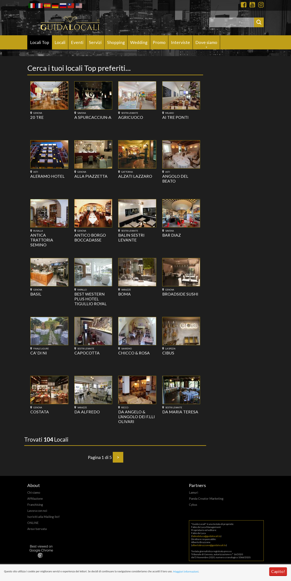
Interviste (180, 42)
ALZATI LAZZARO (135, 176)
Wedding (138, 42)
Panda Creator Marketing (206, 498)
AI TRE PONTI (175, 117)
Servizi (95, 42)
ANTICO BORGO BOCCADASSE (90, 237)
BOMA (124, 294)
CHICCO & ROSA (134, 352)
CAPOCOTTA (87, 352)
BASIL (35, 294)
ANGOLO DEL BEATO (175, 178)
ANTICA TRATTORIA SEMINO (41, 240)
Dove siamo (206, 42)
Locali (60, 42)
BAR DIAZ (171, 235)
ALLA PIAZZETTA (91, 176)
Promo (159, 42)
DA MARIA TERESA (180, 411)
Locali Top (39, 42)
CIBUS (168, 352)
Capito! (278, 571)
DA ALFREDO (87, 411)
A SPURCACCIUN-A (92, 117)
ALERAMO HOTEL (47, 176)
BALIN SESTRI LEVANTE (131, 237)
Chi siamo (33, 492)
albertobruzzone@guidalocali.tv (209, 545)
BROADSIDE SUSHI (180, 294)
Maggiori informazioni (185, 571)
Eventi (77, 42)
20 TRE (37, 117)
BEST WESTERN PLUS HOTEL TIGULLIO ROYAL (90, 299)
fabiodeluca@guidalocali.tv (206, 536)
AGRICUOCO (130, 117)
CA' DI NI (38, 352)
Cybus (193, 504)
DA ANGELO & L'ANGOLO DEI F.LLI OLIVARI (136, 416)
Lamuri (193, 492)
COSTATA (39, 411)
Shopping (116, 42)
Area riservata (37, 529)
